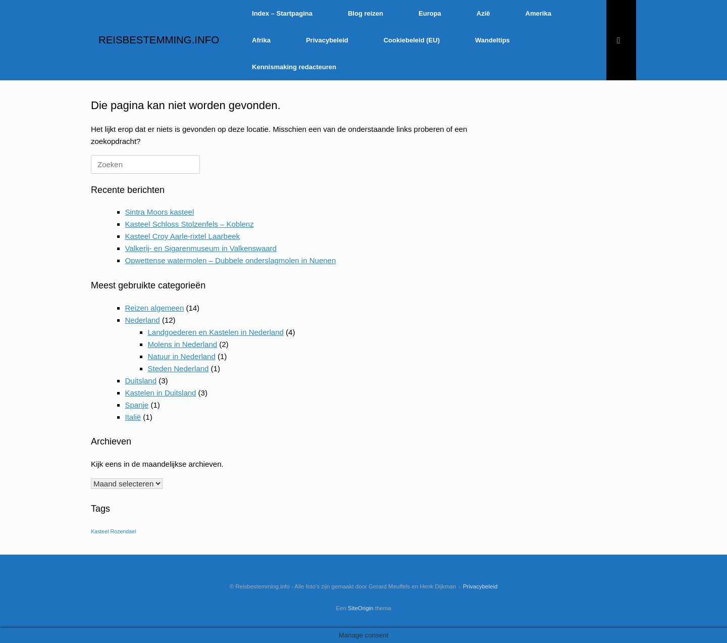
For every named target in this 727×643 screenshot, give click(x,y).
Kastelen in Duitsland (160, 392)
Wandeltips (492, 40)
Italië (133, 417)
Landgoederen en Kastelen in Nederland (216, 332)
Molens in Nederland (183, 344)
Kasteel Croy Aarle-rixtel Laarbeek (182, 236)
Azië (483, 13)
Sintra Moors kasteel (159, 212)
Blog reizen (365, 13)
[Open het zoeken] (621, 40)
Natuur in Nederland (182, 356)
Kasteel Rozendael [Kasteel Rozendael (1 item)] (113, 531)
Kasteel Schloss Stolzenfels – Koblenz (189, 224)
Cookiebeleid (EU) (412, 40)
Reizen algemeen (154, 308)
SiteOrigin (361, 608)
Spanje (137, 405)
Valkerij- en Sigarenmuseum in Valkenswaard (201, 248)
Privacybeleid (327, 40)
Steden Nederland (178, 368)
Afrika (261, 40)
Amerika (538, 13)
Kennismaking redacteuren (294, 67)
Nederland (142, 320)
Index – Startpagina (282, 13)
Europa (430, 13)
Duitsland (141, 380)
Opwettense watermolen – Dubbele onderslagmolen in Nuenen (230, 260)
